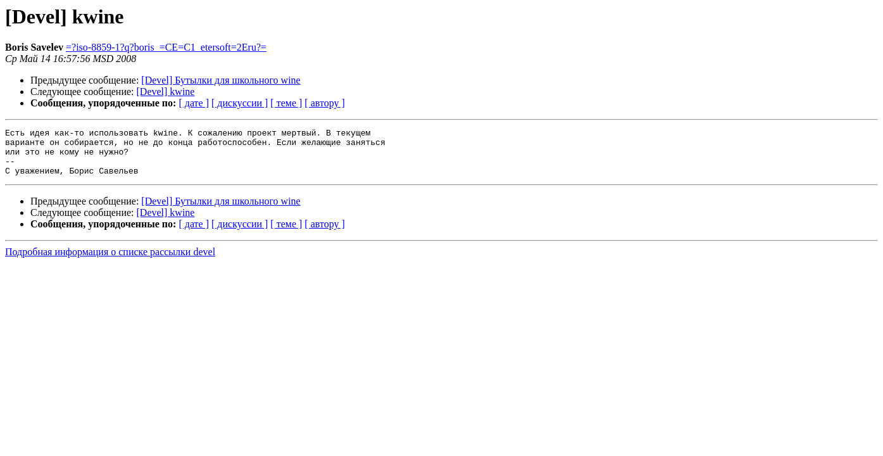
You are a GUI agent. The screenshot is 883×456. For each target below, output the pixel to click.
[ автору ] (324, 103)
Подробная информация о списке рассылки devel (110, 261)
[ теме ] (286, 103)
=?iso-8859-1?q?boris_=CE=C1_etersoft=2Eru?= (166, 47)
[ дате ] (193, 103)
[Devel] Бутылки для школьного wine (220, 80)
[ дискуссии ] (239, 103)
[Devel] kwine (166, 91)
